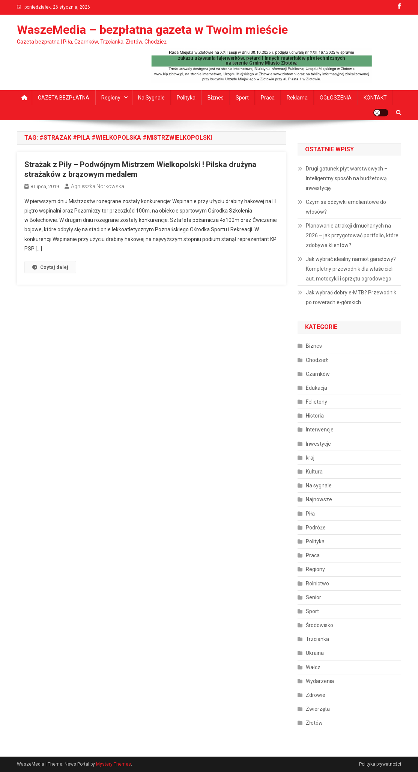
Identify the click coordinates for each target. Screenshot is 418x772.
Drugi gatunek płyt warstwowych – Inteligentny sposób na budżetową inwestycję (347, 178)
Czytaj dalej (50, 267)
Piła (310, 514)
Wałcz (313, 667)
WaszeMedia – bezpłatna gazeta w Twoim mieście (152, 30)
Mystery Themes (113, 764)
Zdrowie (315, 695)
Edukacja (316, 388)
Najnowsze (319, 499)
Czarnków (318, 374)
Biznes (215, 98)
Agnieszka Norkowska (97, 186)
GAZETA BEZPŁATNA (63, 98)
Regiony (110, 98)
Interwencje (320, 430)
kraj (310, 458)
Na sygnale (151, 98)
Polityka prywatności (380, 764)
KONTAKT (375, 98)
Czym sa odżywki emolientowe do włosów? (346, 207)
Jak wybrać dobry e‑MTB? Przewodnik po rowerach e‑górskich (351, 297)
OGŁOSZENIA (336, 98)
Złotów (314, 723)
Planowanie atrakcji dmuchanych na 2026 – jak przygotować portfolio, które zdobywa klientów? (352, 235)
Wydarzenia (320, 681)
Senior (313, 597)
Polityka (186, 98)
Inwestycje (318, 444)
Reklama (297, 98)
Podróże (316, 528)
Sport (242, 98)
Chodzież (317, 360)
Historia (315, 416)
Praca (268, 98)
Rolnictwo (317, 584)
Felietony (316, 402)
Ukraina (315, 653)
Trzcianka (317, 639)
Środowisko (319, 625)
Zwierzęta (318, 709)
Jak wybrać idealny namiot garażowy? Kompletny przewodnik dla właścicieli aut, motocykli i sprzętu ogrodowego (351, 269)
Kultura (314, 472)
